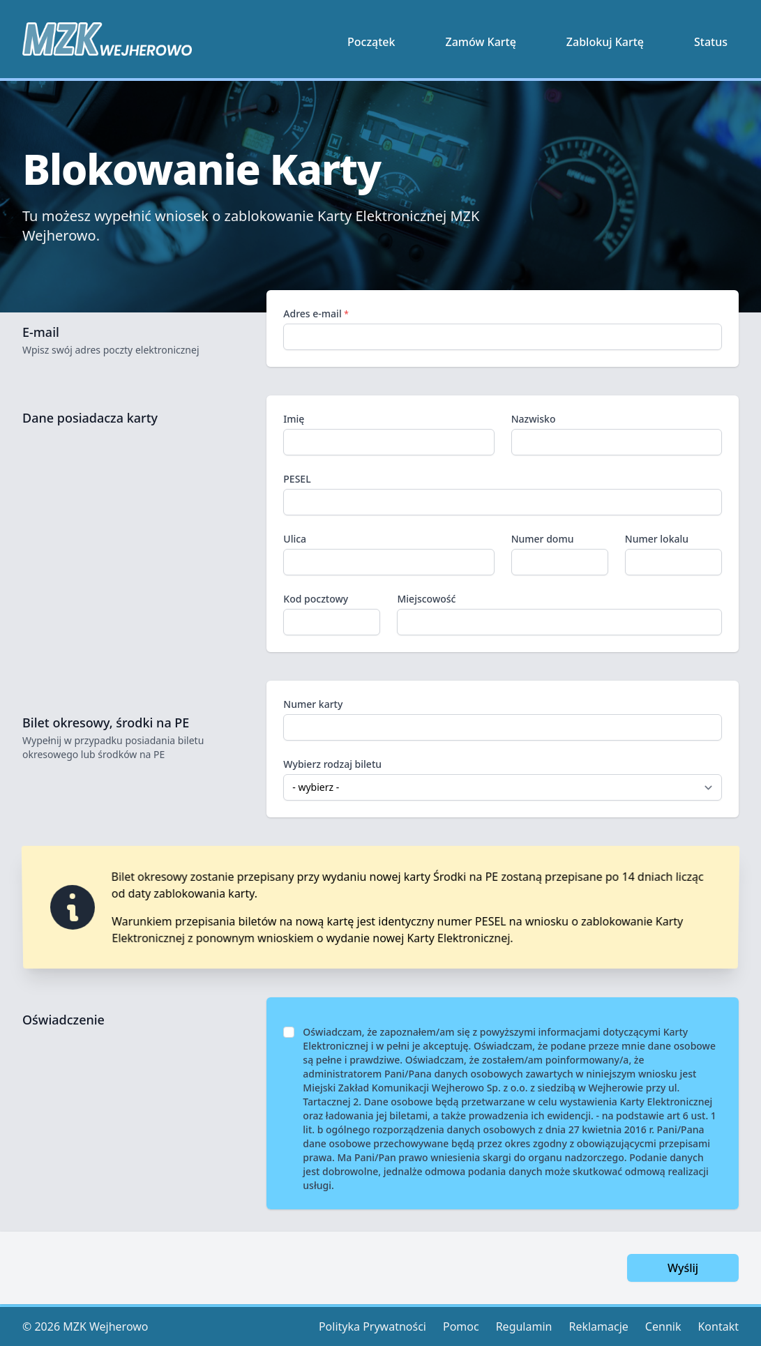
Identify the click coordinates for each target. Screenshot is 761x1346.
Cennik (663, 1326)
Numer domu (542, 538)
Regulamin (524, 1326)
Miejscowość (426, 598)
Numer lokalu (656, 538)
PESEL (296, 478)
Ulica (294, 538)
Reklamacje (598, 1326)
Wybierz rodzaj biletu (332, 764)
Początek (371, 42)
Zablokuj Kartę (605, 42)
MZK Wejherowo (105, 1326)
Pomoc (461, 1326)
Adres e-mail (316, 313)
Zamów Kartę (481, 42)
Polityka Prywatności (372, 1326)
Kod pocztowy (315, 598)
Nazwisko (533, 418)
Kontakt (718, 1326)
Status (711, 42)
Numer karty (502, 719)
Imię (293, 418)
